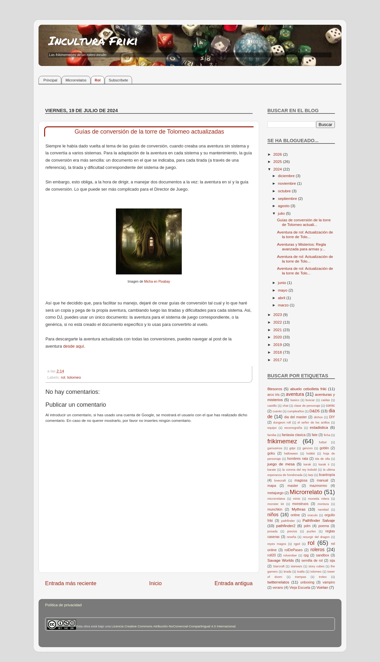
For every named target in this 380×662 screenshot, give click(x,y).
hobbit (311, 453)
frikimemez (282, 441)
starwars (296, 566)
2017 (278, 360)
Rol (98, 80)
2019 (278, 344)
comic (330, 405)
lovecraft (280, 480)
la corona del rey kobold (299, 469)
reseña (291, 537)
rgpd (297, 544)
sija (332, 560)
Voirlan (322, 587)
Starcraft (279, 566)
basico (294, 400)
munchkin (274, 509)
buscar (310, 400)
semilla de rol (312, 560)
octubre (285, 191)
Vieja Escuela (300, 587)
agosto (284, 206)
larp (310, 475)
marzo (284, 305)
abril (282, 298)
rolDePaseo (294, 550)
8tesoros (274, 389)
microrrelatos (276, 498)
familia (271, 435)
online (295, 515)
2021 (278, 330)
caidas (325, 400)
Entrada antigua (233, 583)
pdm (307, 526)
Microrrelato (306, 492)
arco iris (273, 394)
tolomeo (74, 377)
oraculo (313, 515)
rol (63, 377)
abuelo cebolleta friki (308, 389)
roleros (318, 549)
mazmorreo (318, 486)
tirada (287, 571)
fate (315, 435)
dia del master (295, 417)
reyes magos (276, 544)
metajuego (275, 493)
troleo (322, 577)
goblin (324, 448)
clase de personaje (307, 405)
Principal (50, 80)
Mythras (299, 509)
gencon (308, 448)
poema (323, 526)
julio (282, 213)
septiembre (288, 198)
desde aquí (73, 346)
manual (322, 480)
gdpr (292, 448)
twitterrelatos (278, 582)
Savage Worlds (280, 560)
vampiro (329, 582)
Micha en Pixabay (157, 281)
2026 (278, 154)
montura (323, 504)
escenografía (293, 427)
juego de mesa (281, 464)
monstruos (300, 504)
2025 (278, 161)
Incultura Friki (93, 40)
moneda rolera (318, 498)
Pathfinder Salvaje (319, 520)
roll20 (271, 555)
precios (292, 531)
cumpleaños (295, 411)
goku (271, 453)
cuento (277, 411)
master (292, 486)
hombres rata (297, 458)
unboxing (307, 582)
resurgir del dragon (316, 537)
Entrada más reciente (70, 583)
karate (271, 469)
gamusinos (274, 448)
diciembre (287, 175)
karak (307, 464)
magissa (300, 480)
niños (273, 514)
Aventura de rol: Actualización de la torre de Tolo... (305, 234)
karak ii (323, 464)
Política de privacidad (63, 605)
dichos (318, 417)
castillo (272, 405)
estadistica (319, 427)
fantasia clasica (294, 435)
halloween (291, 453)
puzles (311, 531)
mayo (283, 290)
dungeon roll (282, 422)
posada (272, 531)
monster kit (275, 504)
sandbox (322, 555)
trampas (300, 577)
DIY (332, 417)
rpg (306, 555)
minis (296, 498)
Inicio (155, 583)
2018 (278, 352)
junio (282, 282)
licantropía (327, 475)
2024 (278, 169)
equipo (272, 427)
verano (278, 587)
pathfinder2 (285, 525)
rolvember (290, 555)
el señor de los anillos (314, 422)
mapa (271, 486)
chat (285, 405)
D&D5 (315, 411)
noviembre (287, 183)
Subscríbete (118, 80)
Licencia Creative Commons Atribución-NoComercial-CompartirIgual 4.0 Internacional (173, 626)
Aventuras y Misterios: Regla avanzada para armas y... (301, 246)
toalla (301, 571)
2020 (278, 337)
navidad (323, 509)
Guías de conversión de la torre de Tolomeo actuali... (304, 222)
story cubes (317, 566)
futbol (323, 442)
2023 (278, 314)
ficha (327, 435)
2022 (278, 322)
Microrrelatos (76, 80)
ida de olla (322, 458)
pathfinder (288, 520)
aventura (295, 394)
